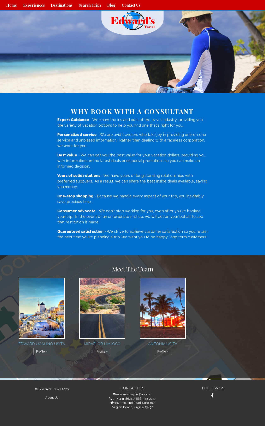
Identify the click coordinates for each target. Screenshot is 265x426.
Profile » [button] (41, 351)
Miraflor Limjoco (102, 344)
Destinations (61, 5)
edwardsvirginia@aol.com (134, 394)
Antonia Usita (162, 344)
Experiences (34, 5)
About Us (51, 397)
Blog (111, 5)
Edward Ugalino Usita (41, 344)
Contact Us (131, 5)
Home (11, 5)
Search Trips (90, 5)
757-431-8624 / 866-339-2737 (134, 398)
